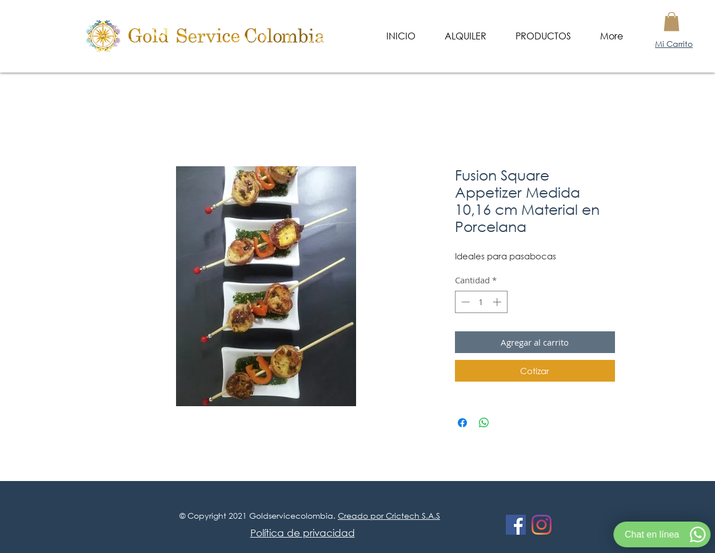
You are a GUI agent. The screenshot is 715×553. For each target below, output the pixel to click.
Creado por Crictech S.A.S (389, 515)
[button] (672, 21)
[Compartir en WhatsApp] (484, 423)
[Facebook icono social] (516, 525)
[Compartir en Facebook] (462, 423)
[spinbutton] (481, 301)
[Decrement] (464, 301)
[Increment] (498, 301)
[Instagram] (542, 525)
